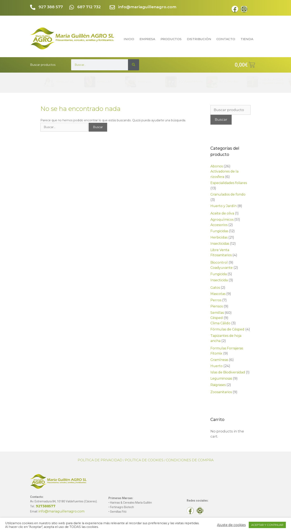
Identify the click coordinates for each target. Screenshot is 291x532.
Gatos (215, 288)
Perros (215, 300)
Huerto (216, 366)
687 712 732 (89, 7)
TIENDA (248, 39)
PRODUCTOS (171, 39)
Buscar (221, 119)
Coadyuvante (221, 268)
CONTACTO (225, 39)
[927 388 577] (33, 7)
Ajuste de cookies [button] (231, 525)
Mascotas (217, 294)
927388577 (45, 506)
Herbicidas (219, 237)
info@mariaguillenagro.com (147, 7)
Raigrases (218, 385)
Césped (216, 318)
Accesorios (219, 225)
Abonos (216, 166)
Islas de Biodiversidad (227, 372)
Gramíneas (219, 360)
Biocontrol (219, 262)
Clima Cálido (220, 323)
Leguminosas (221, 378)
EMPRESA (147, 39)
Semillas (217, 313)
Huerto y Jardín (223, 206)
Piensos (216, 306)
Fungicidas (219, 231)
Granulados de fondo (227, 194)
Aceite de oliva (222, 213)
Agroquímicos (222, 219)
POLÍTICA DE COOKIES (144, 460)
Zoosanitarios (221, 392)
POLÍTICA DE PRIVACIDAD (100, 460)
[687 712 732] (71, 7)
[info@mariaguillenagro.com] (112, 7)
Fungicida (218, 274)
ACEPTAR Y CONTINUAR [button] (267, 524)
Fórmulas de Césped (227, 329)
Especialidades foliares (228, 183)
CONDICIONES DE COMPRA (190, 460)
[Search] (133, 64)
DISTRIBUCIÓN (199, 39)
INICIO (129, 39)
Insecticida (219, 280)
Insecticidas (219, 244)
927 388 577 (51, 7)
